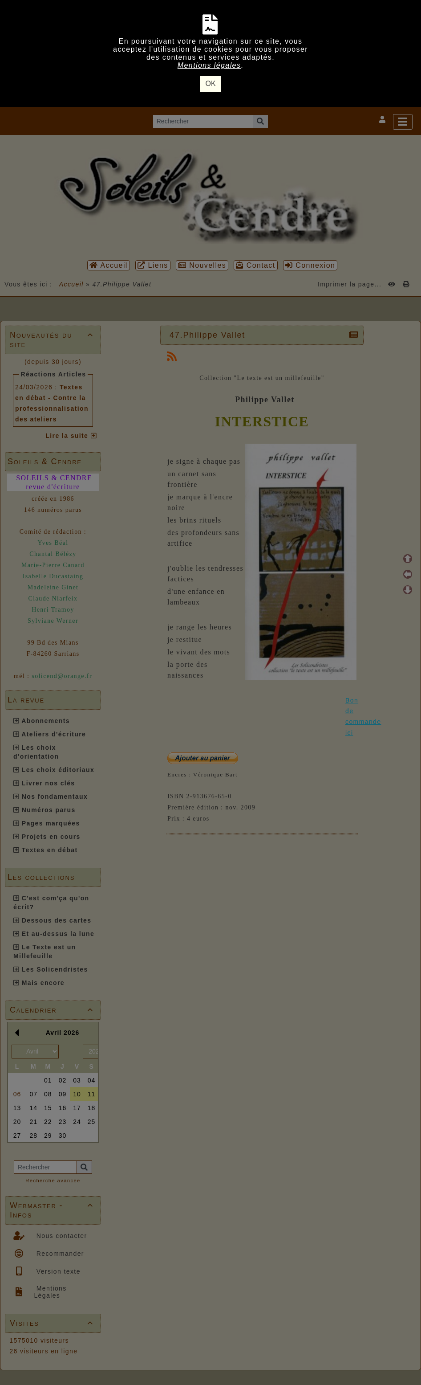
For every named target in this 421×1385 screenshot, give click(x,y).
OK (210, 83)
